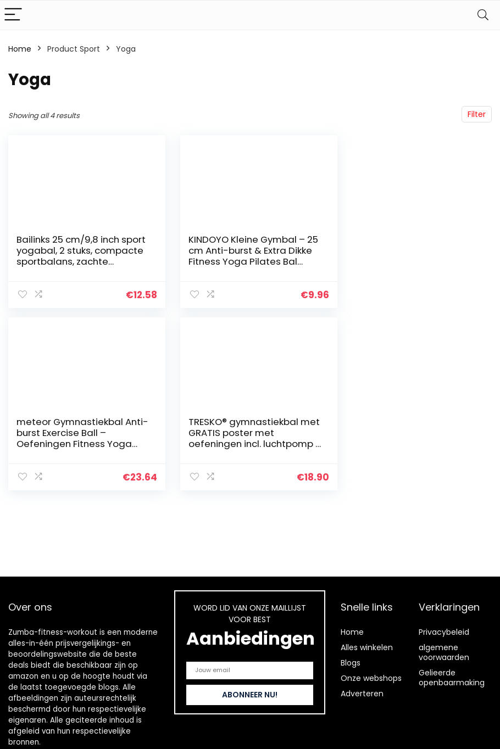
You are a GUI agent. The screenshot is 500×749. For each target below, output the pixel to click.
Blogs (350, 662)
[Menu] (13, 15)
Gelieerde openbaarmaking (452, 677)
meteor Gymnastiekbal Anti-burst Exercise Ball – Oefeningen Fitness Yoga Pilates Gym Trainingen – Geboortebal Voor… (406, 261)
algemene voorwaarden (444, 652)
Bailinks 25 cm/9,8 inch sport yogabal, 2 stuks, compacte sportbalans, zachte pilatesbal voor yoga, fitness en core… (70, 261)
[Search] (483, 15)
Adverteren (362, 693)
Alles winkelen (367, 647)
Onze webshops (371, 678)
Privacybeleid (444, 632)
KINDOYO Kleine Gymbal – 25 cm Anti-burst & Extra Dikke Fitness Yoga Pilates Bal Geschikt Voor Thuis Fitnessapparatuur (241, 261)
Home (19, 48)
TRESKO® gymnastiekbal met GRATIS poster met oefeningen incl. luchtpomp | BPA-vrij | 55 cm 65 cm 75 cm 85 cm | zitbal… (78, 443)
